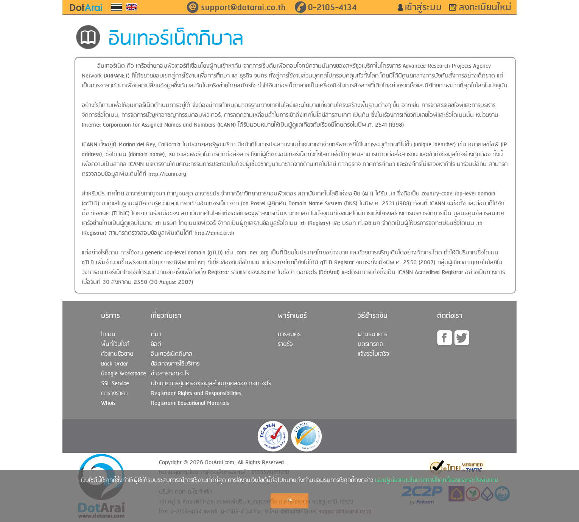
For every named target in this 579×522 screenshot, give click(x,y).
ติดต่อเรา (449, 316)
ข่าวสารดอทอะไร (170, 374)
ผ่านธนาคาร (372, 334)
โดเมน (108, 334)
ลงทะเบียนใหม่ (488, 7)
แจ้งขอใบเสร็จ (373, 354)
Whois (108, 403)
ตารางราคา (114, 393)
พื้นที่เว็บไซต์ (115, 344)
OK (289, 500)
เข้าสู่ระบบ (426, 7)
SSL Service (115, 384)
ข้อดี (156, 344)
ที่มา (156, 334)
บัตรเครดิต (370, 344)
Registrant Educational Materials (190, 403)
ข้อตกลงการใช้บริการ (175, 364)
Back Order (114, 364)
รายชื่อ (285, 344)
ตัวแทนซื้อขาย (117, 354)
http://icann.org (167, 174)
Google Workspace (123, 374)
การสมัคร (289, 334)
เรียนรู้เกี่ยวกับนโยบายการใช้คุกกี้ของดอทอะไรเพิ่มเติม (436, 480)
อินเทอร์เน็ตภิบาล (171, 354)
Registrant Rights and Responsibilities (196, 393)
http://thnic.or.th (214, 233)
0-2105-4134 (332, 7)
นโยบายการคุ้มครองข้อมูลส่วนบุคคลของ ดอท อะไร (211, 384)
